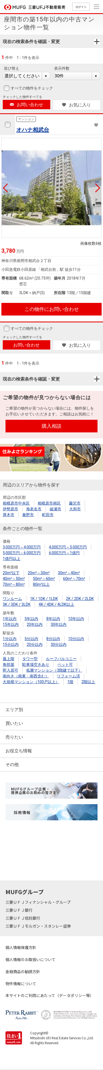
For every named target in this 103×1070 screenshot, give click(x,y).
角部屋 (8, 664)
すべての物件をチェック (31, 88)
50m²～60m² (44, 578)
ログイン (81, 7)
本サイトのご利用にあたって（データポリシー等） (49, 995)
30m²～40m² (69, 573)
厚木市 (8, 515)
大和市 (75, 509)
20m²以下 (11, 573)
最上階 (8, 659)
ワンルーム (12, 598)
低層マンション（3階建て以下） (54, 670)
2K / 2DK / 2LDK (80, 598)
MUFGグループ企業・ (33, 790)
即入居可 (10, 670)
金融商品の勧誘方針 (22, 971)
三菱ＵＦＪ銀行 (19, 910)
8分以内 (53, 639)
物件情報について (20, 983)
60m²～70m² (74, 578)
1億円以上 (11, 558)
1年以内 (9, 618)
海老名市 (33, 509)
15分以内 (11, 644)
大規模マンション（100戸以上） (31, 682)
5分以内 (31, 639)
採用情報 (22, 812)
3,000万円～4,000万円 (22, 547)
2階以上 (88, 682)
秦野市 (28, 515)
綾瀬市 (55, 509)
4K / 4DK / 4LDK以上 (56, 604)
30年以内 (58, 624)
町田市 (48, 515)
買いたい (14, 723)
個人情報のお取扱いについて (30, 959)
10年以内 (76, 618)
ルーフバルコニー (61, 659)
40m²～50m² (14, 578)
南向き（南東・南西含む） (26, 676)
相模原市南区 (49, 503)
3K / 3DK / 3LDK (16, 604)
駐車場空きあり (35, 664)
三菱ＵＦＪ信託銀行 (23, 918)
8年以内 (53, 618)
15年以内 (11, 624)
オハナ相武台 (32, 129)
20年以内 (35, 624)
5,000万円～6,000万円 (22, 553)
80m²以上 (41, 584)
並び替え (11, 68)
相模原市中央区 (16, 503)
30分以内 (58, 644)
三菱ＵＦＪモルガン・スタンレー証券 (38, 926)
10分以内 (76, 639)
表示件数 (61, 68)
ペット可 (65, 664)
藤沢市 (74, 503)
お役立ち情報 (18, 750)
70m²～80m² (14, 584)
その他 (12, 764)
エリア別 (14, 709)
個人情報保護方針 (20, 947)
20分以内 (35, 644)
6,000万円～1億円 (64, 553)
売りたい (14, 737)
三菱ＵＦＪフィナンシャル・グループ (38, 902)
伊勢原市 (10, 509)
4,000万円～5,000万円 (68, 547)
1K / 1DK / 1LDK (44, 598)
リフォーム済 (68, 676)
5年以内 (31, 618)
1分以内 (9, 639)
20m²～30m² (39, 573)
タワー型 (30, 659)
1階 (70, 682)
